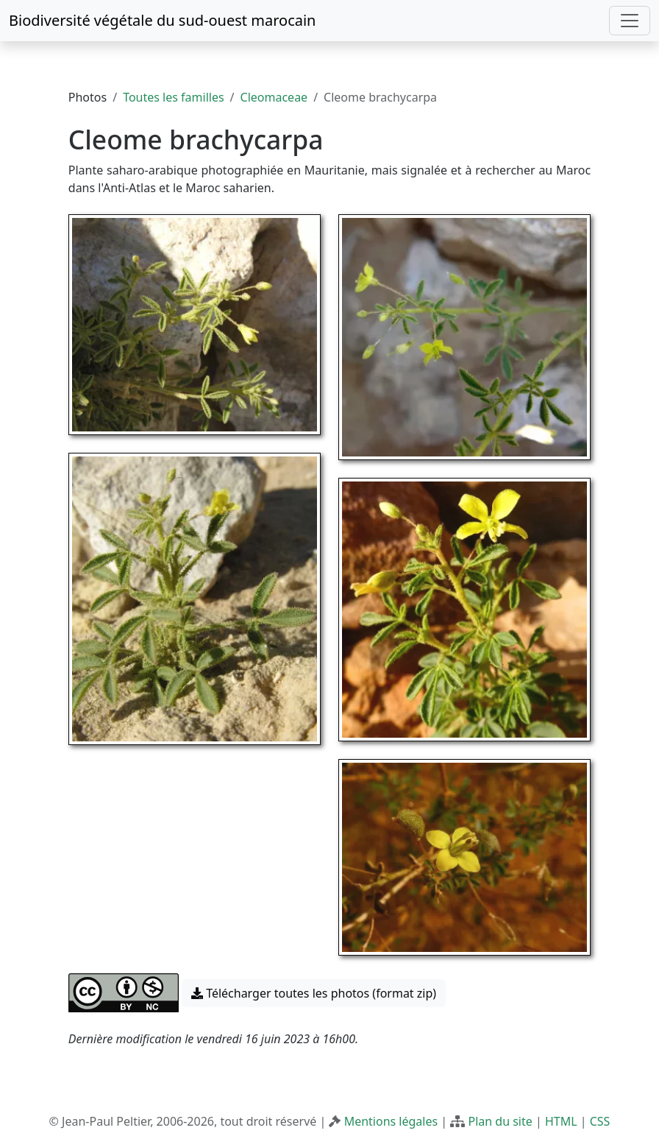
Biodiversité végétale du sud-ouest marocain (162, 20)
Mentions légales (391, 1121)
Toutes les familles (173, 97)
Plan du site (500, 1121)
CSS (600, 1121)
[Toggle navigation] (629, 20)
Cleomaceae (274, 97)
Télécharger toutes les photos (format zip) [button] (313, 993)
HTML (561, 1121)
